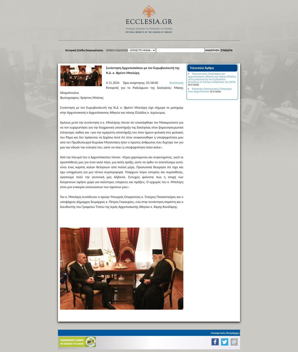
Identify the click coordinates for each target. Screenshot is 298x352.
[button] (69, 269)
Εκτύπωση (176, 83)
